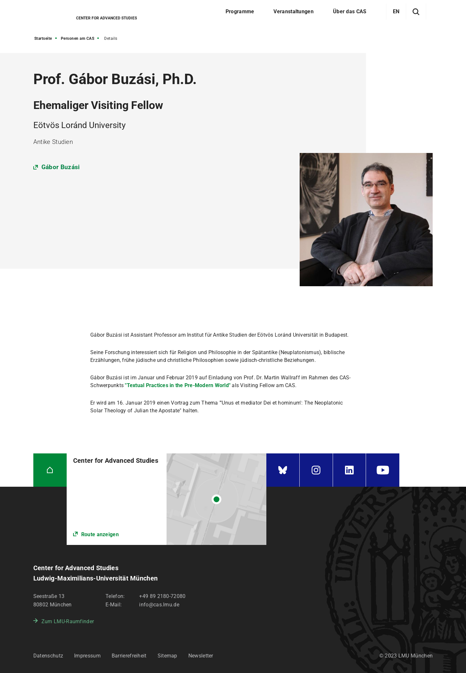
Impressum (87, 656)
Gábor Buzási (60, 167)
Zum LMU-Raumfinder (67, 621)
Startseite (43, 38)
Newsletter (200, 656)
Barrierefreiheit (129, 656)
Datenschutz (48, 656)
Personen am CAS (77, 38)
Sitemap (167, 656)
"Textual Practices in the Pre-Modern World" (177, 385)
